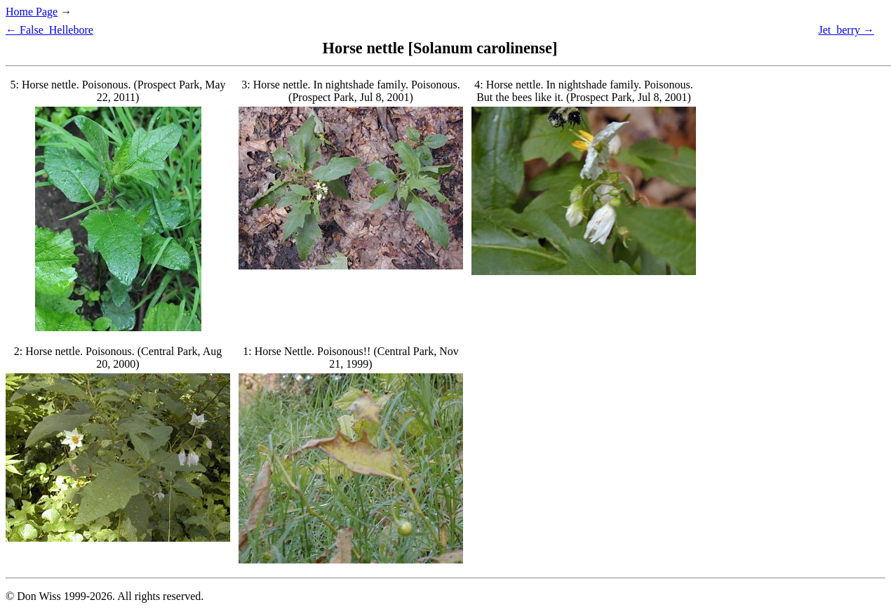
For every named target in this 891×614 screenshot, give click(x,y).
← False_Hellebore (49, 30)
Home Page (32, 12)
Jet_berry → (846, 30)
